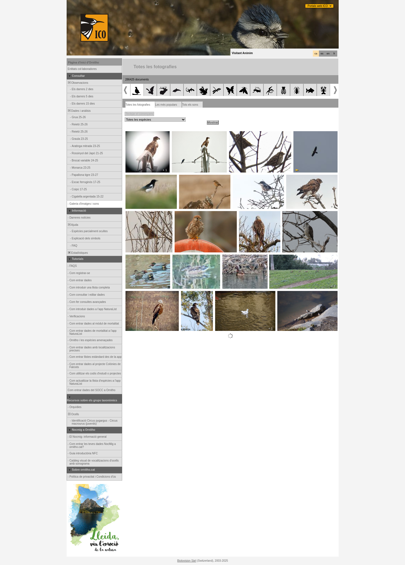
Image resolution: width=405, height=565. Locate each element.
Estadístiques (77, 252)
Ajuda (72, 224)
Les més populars (166, 104)
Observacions (77, 82)
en (328, 53)
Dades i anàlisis (79, 110)
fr (334, 53)
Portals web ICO (318, 5)
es (322, 53)
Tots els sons (190, 104)
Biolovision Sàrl (186, 560)
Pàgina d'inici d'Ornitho (83, 62)
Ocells (73, 414)
